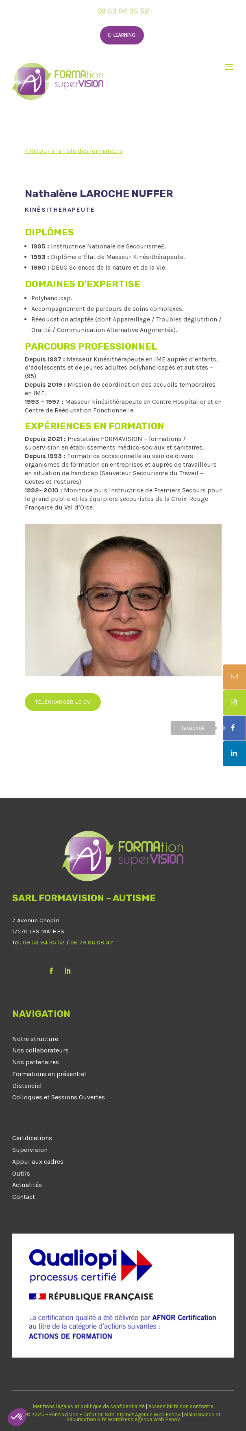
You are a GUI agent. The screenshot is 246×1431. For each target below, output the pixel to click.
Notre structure (35, 1039)
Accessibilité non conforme (180, 1406)
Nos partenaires (35, 1062)
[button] (17, 1417)
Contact (23, 1197)
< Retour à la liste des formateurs (74, 151)
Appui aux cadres (37, 1161)
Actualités (27, 1185)
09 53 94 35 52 (123, 11)
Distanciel (27, 1086)
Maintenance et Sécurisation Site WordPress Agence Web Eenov (143, 1416)
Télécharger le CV (63, 702)
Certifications (32, 1138)
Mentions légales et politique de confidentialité (89, 1406)
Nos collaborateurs (40, 1050)
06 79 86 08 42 (91, 942)
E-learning (122, 34)
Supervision (30, 1150)
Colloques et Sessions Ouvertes (58, 1097)
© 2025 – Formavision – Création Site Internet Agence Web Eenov (103, 1414)
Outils (21, 1173)
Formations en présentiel (49, 1074)
